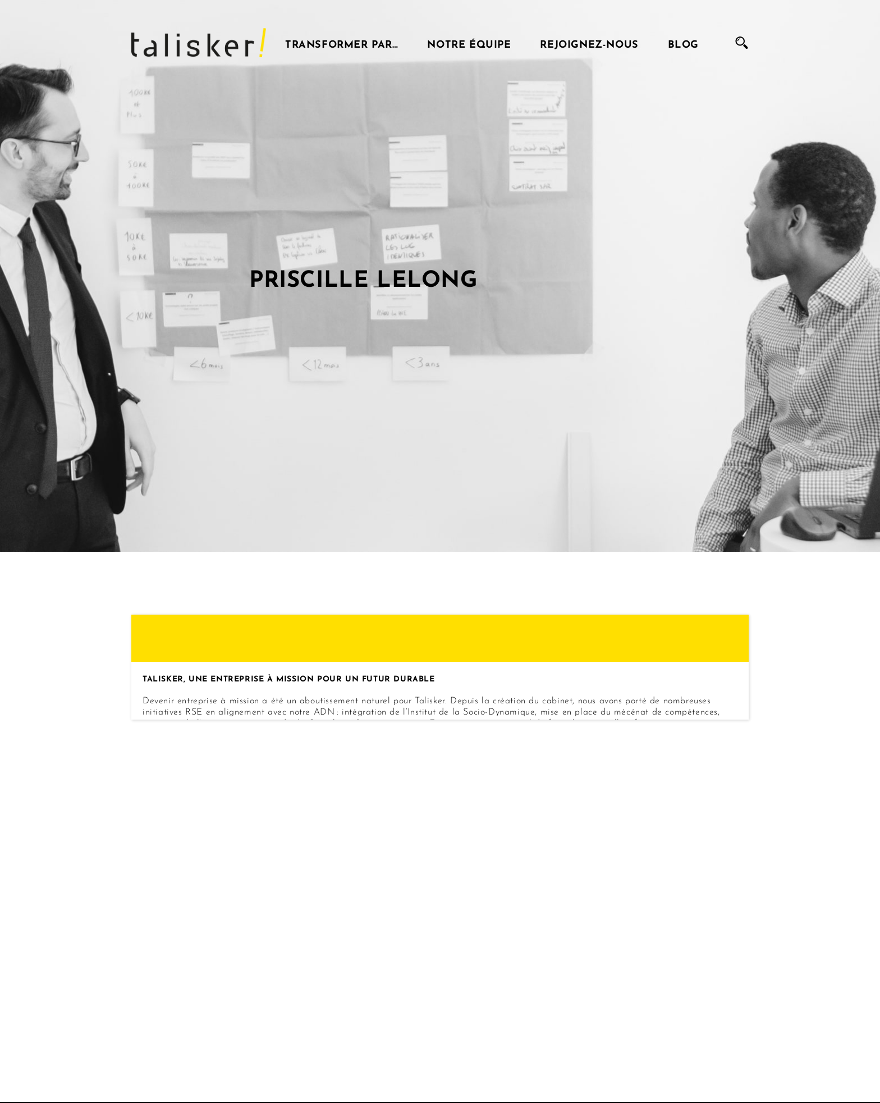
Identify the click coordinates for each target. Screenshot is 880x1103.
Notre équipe (469, 42)
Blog (683, 42)
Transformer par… (341, 42)
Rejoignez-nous (589, 42)
